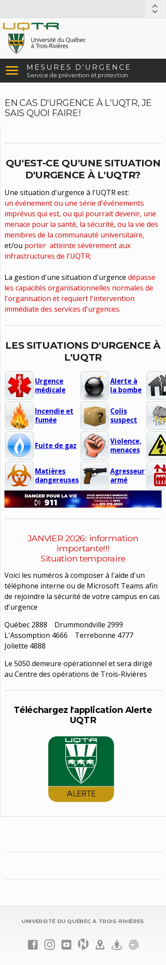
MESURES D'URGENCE (79, 67)
